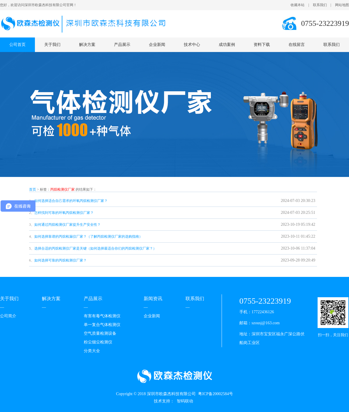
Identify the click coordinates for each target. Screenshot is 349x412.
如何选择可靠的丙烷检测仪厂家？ (60, 260)
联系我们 (320, 5)
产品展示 (122, 44)
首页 (32, 189)
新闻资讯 (153, 298)
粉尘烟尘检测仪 (98, 342)
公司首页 (17, 44)
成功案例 (227, 44)
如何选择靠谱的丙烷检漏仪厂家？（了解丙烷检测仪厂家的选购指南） (88, 236)
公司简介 (8, 316)
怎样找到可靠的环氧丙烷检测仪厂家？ (64, 213)
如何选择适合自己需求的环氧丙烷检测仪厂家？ (71, 201)
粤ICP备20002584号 (215, 394)
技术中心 (192, 44)
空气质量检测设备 (100, 333)
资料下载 (262, 44)
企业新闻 (157, 44)
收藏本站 (298, 5)
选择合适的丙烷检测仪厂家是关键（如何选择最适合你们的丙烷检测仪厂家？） (95, 248)
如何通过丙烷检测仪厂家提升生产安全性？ (67, 225)
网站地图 (342, 5)
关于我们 (52, 44)
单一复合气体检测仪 (102, 325)
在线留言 (297, 44)
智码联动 (185, 401)
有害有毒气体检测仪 (102, 316)
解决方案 (87, 44)
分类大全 (92, 351)
